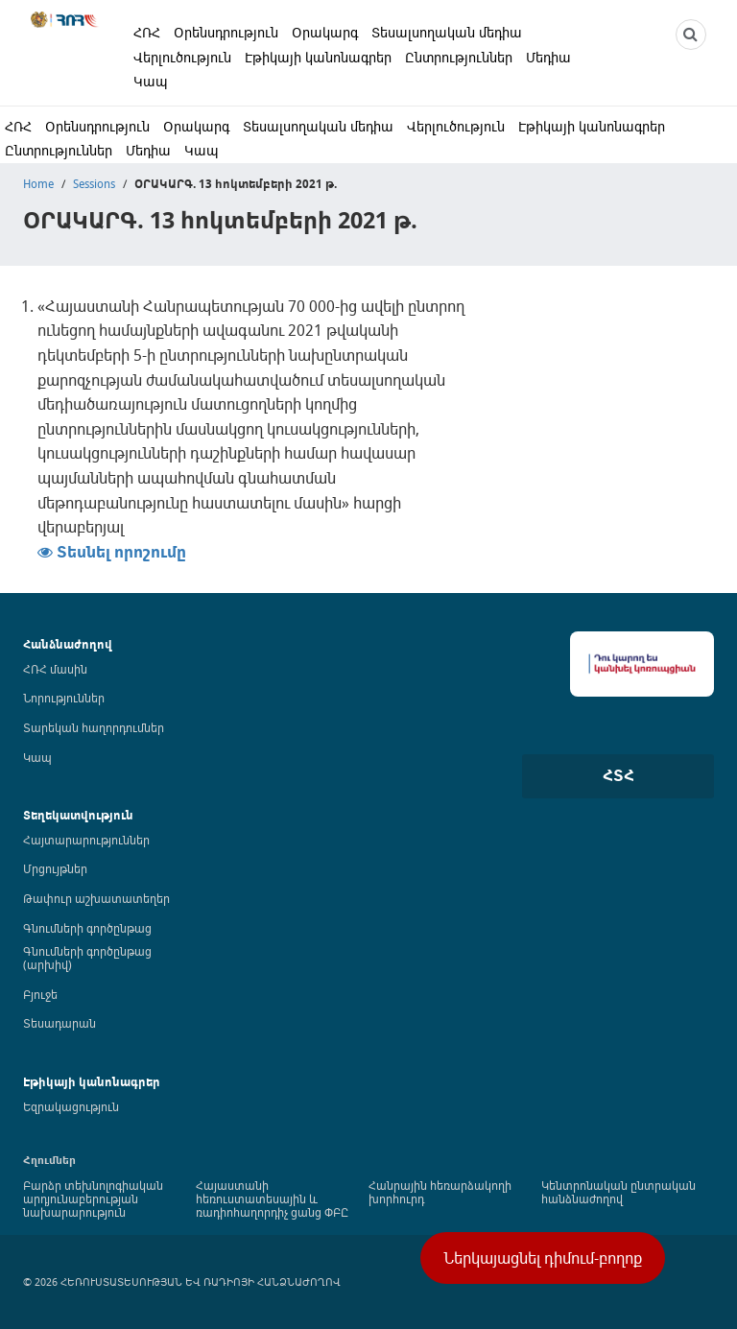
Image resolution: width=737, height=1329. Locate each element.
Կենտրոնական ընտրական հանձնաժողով (618, 1191)
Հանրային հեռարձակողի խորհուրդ (439, 1191)
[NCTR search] (691, 34)
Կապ (150, 81)
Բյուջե (40, 994)
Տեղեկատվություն (78, 815)
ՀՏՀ (618, 775)
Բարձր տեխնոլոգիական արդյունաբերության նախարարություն (93, 1198)
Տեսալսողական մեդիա (446, 32)
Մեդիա (548, 57)
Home (38, 183)
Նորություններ (64, 697)
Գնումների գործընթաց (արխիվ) (87, 957)
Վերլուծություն (182, 57)
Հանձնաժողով (67, 644)
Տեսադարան (59, 1023)
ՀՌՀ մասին (55, 669)
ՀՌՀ (146, 32)
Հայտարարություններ (86, 839)
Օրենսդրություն (226, 32)
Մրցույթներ (55, 868)
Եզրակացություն (71, 1106)
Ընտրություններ (458, 57)
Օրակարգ (325, 32)
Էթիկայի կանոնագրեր (318, 57)
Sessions (94, 183)
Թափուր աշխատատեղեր (96, 898)
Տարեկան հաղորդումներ (93, 727)
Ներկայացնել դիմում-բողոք (542, 1258)
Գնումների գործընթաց (87, 928)
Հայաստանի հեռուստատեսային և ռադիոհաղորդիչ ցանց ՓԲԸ (272, 1198)
